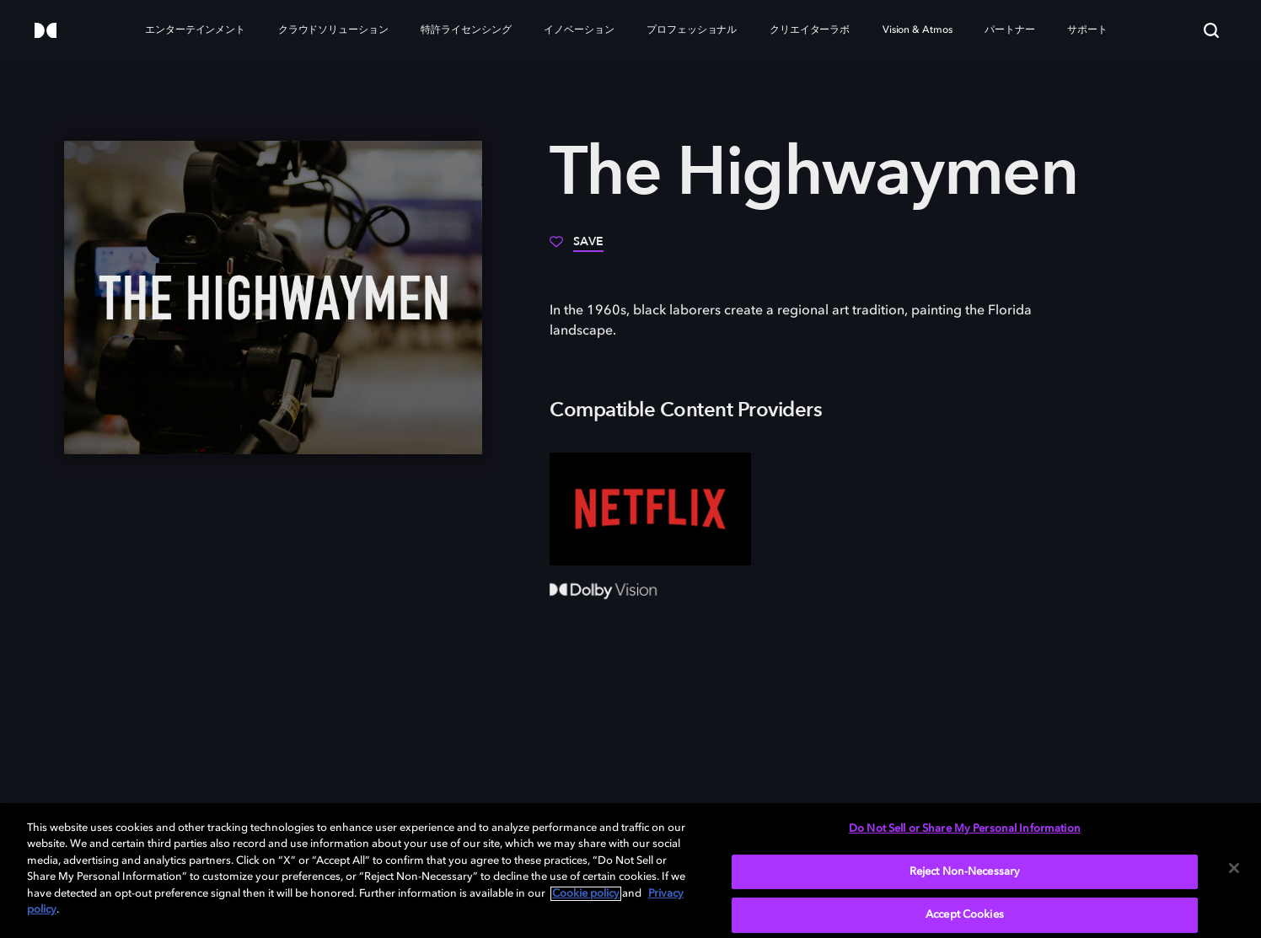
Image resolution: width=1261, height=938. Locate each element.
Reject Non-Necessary (965, 871)
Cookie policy (586, 893)
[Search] (1211, 30)
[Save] (577, 248)
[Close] (1234, 868)
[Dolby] (46, 31)
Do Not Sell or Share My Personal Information (965, 828)
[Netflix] (650, 509)
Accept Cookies (965, 914)
